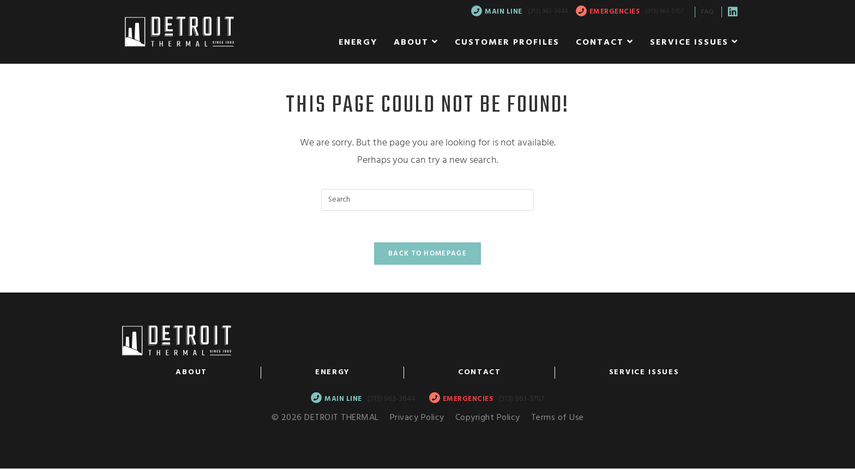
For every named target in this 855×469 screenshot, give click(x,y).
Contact (479, 373)
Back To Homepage (427, 255)
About (191, 373)
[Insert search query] (427, 200)
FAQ (707, 12)
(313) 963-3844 (548, 11)
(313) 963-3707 (664, 11)
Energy (332, 373)
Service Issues (644, 373)
